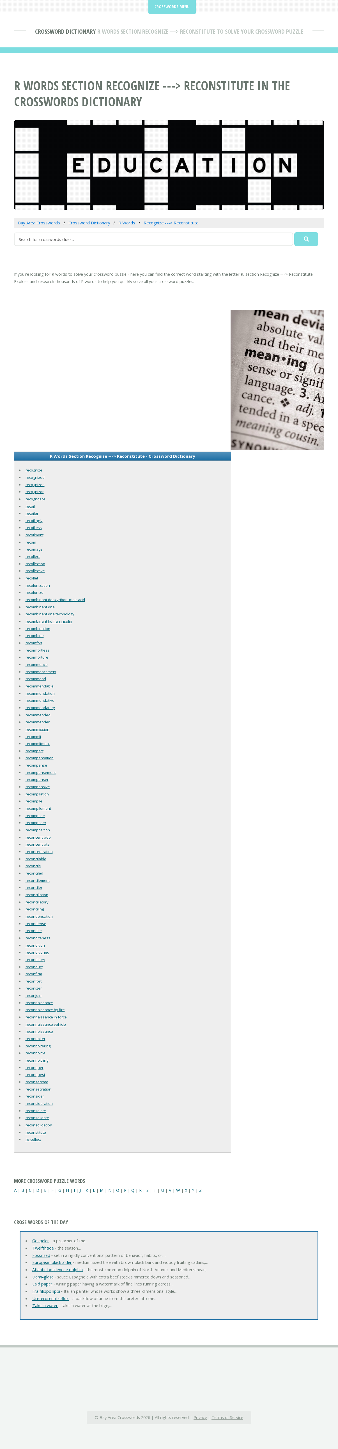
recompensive (38, 786)
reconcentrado (38, 837)
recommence (37, 664)
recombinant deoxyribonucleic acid (55, 599)
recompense (36, 765)
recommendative (40, 700)
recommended (38, 714)
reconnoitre (35, 1052)
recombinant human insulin (49, 621)
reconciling (35, 909)
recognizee (35, 484)
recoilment (34, 534)
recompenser (37, 779)
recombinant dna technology (50, 614)
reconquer (34, 1067)
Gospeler (40, 1240)
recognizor (35, 491)
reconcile (33, 865)
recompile (34, 801)
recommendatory (40, 707)
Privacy (200, 1417)
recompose (35, 815)
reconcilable (36, 858)
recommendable (40, 686)
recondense (36, 923)
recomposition (38, 829)
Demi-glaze (43, 1277)
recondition (35, 945)
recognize (34, 470)
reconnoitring (37, 1060)
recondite (34, 930)
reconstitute (36, 1132)
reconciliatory (37, 902)
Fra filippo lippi (46, 1291)
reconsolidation (39, 1125)
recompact (34, 750)
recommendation (40, 693)
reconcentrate (38, 844)
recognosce (35, 499)
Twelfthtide (43, 1248)
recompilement (38, 808)
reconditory (35, 959)
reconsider (35, 1096)
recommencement (41, 671)
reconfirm (34, 973)
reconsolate (36, 1110)
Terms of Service (227, 1417)
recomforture (37, 657)
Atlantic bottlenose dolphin (57, 1269)
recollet (32, 578)
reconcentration (39, 851)
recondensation (39, 916)
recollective (35, 570)
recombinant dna (40, 607)
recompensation (40, 757)
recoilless (34, 527)
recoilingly (34, 520)
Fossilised (41, 1255)
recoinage (34, 549)
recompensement (41, 772)
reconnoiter (35, 1038)
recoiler (32, 513)
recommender (38, 722)
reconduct (34, 966)
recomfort (34, 642)
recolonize (34, 592)
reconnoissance (39, 1031)
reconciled (34, 873)
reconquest (35, 1074)
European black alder (52, 1262)
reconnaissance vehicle (46, 1024)
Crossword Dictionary (65, 31)
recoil (30, 506)
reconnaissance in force (46, 1017)
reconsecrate (37, 1081)
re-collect (33, 1139)
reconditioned (37, 952)
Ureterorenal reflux (50, 1298)
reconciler (34, 887)
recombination (38, 628)
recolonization (38, 585)
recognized (35, 477)
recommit (33, 736)
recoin (31, 542)
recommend (36, 678)
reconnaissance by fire (45, 1009)
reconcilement (38, 880)
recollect (33, 556)
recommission (37, 729)
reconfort (34, 981)
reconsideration (39, 1103)
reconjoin (34, 995)
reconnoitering (38, 1045)
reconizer (34, 988)
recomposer (36, 822)
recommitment (38, 743)
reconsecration (38, 1089)
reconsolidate (37, 1117)
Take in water (45, 1305)
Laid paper (42, 1284)
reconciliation (37, 894)
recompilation (37, 794)
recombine (35, 635)
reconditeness (38, 937)
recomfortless (37, 650)
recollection (35, 563)
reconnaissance (39, 1002)
